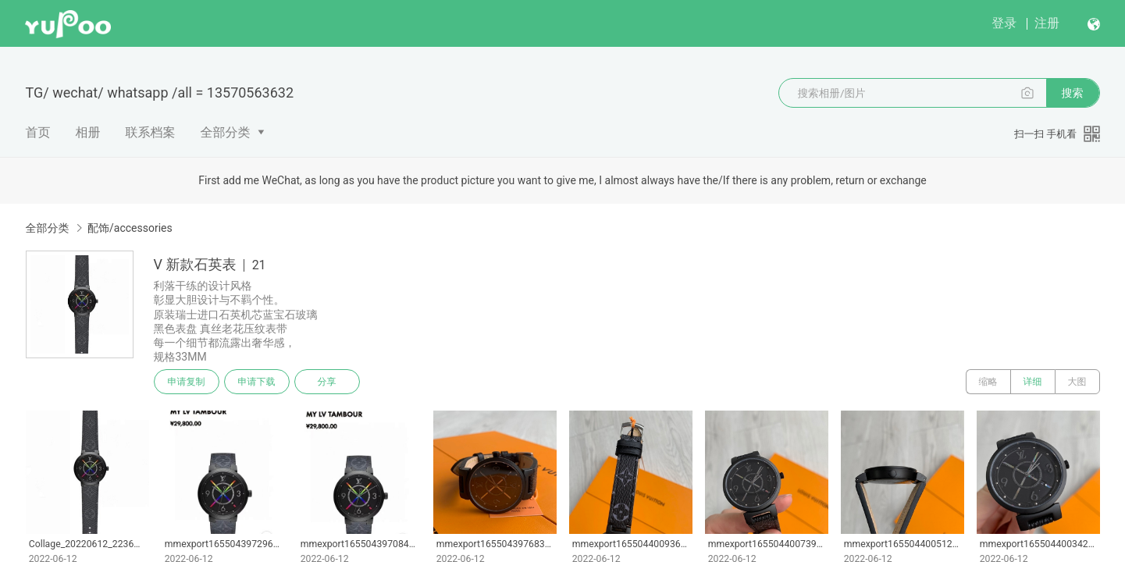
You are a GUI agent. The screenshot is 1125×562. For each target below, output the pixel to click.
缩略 (988, 381)
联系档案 (151, 132)
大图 (1077, 381)
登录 (1003, 23)
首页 (38, 132)
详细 (1033, 381)
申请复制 (186, 381)
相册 (88, 132)
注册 (1046, 23)
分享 (327, 381)
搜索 (1073, 93)
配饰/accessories (130, 228)
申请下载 (257, 381)
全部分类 (226, 132)
